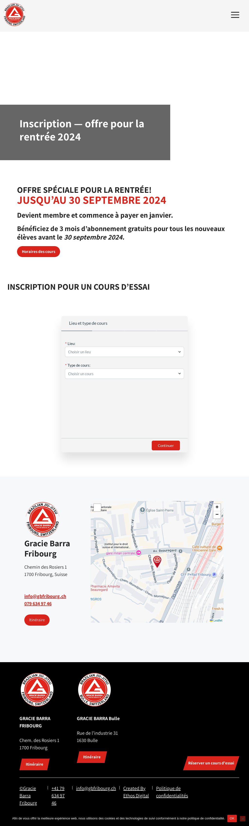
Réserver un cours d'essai (211, 763)
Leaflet (216, 620)
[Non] (242, 818)
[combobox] (122, 352)
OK (232, 818)
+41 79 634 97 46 (58, 795)
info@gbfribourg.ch (45, 596)
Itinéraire (37, 619)
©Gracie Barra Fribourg (28, 795)
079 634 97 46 (38, 603)
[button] (157, 562)
